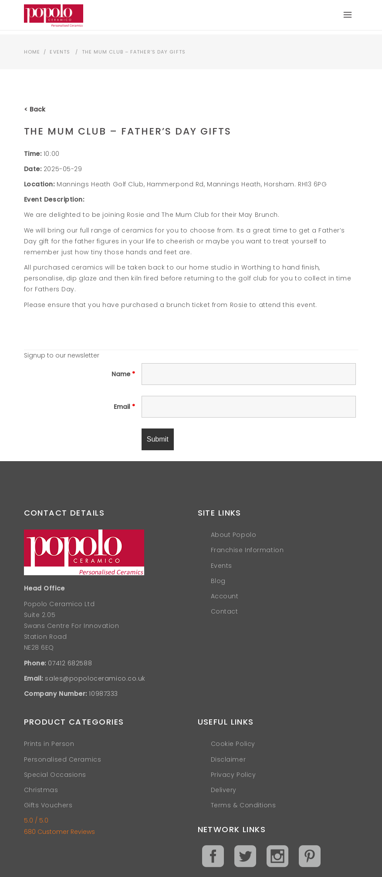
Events (60, 51)
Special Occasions (55, 774)
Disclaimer (228, 759)
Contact (224, 611)
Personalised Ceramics (62, 759)
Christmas (41, 790)
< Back (34, 109)
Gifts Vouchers (48, 805)
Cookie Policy (233, 743)
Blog (218, 581)
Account (225, 596)
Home (32, 51)
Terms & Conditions (243, 805)
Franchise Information (247, 550)
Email (124, 406)
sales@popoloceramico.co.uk (95, 678)
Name (123, 374)
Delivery (224, 790)
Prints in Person (49, 743)
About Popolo (234, 534)
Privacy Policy (233, 774)
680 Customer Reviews (59, 831)
